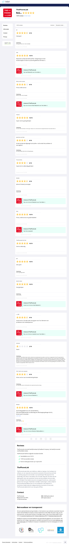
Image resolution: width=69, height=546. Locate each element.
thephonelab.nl (47, 498)
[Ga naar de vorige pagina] (36, 439)
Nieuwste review (60, 25)
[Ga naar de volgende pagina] (46, 439)
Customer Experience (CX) (27, 516)
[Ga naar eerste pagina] (31, 439)
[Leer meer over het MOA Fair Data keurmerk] (31, 530)
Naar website (8, 18)
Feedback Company (57, 542)
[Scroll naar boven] (65, 542)
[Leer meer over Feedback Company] (41, 530)
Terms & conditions (28, 542)
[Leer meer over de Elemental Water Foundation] (60, 530)
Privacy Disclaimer (6, 542)
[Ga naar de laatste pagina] (51, 439)
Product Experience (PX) (41, 516)
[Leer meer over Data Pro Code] (21, 530)
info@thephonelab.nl (48, 496)
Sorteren (52, 25)
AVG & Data (14, 542)
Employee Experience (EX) (55, 516)
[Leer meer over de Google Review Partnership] (51, 530)
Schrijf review (27, 16)
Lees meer (18, 416)
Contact (20, 542)
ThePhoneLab (22, 10)
